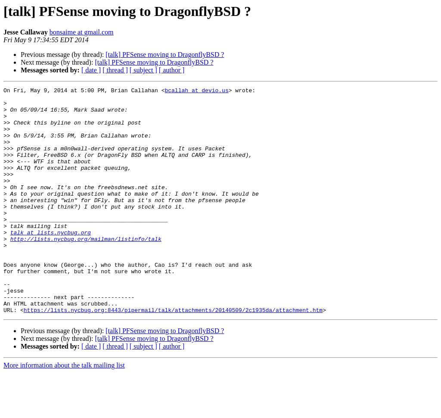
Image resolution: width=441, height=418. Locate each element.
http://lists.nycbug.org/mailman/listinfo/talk (85, 270)
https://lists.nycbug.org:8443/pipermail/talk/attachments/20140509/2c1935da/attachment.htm (173, 355)
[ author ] (172, 70)
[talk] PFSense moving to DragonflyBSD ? (165, 54)
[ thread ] (115, 70)
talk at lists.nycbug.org (50, 262)
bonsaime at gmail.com (82, 32)
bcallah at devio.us (196, 91)
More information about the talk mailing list (64, 410)
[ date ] (91, 70)
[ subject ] (143, 70)
